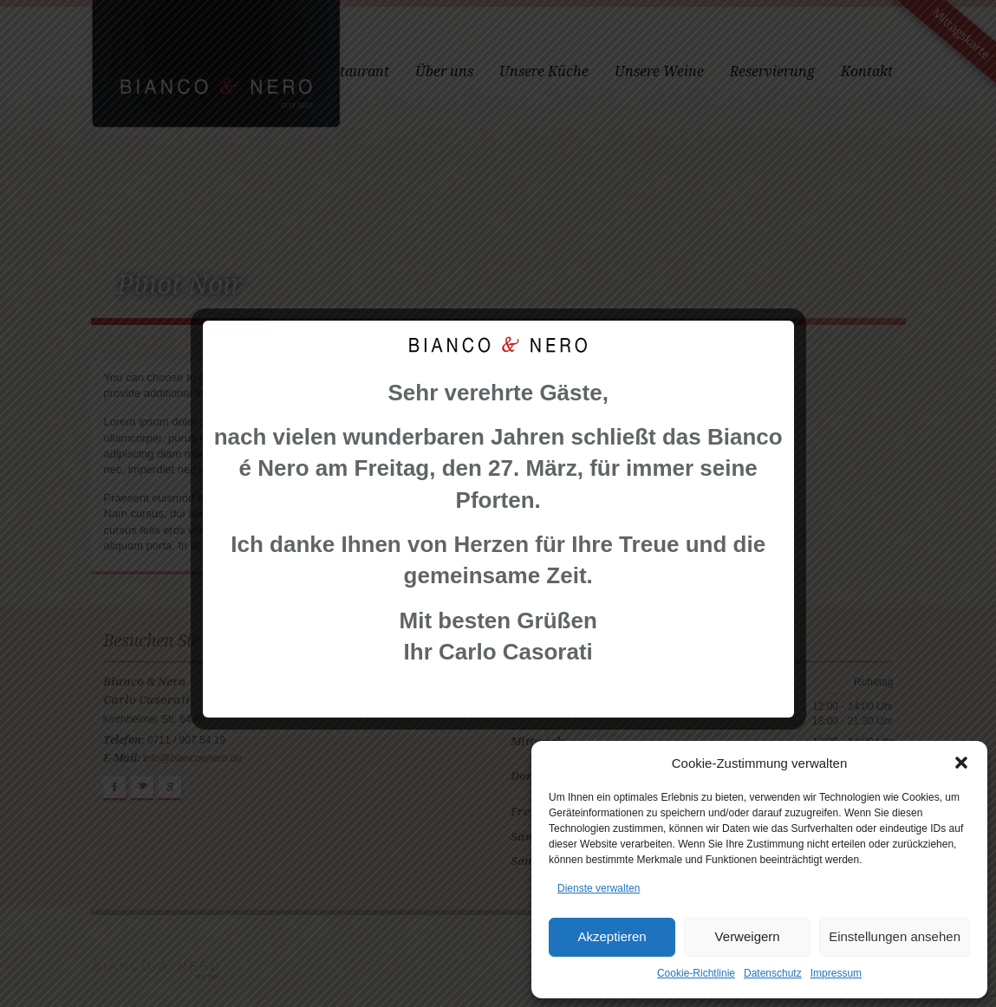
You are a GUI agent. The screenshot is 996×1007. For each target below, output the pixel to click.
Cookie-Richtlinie (696, 973)
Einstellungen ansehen (894, 936)
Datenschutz (773, 973)
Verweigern (747, 936)
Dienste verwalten (598, 888)
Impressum (836, 973)
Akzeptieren (611, 936)
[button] (961, 762)
